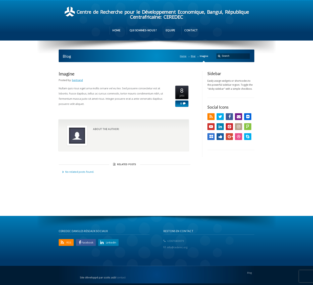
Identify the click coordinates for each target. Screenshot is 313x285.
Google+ (229, 136)
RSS (211, 116)
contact (121, 277)
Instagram (238, 126)
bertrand (77, 80)
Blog (193, 56)
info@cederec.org (177, 247)
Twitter (220, 116)
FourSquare (247, 126)
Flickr (247, 116)
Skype (247, 136)
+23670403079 (175, 241)
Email (238, 116)
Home (183, 56)
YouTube (211, 126)
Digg (220, 136)
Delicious (211, 136)
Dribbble (238, 136)
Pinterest (229, 126)
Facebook (229, 116)
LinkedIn (220, 126)
